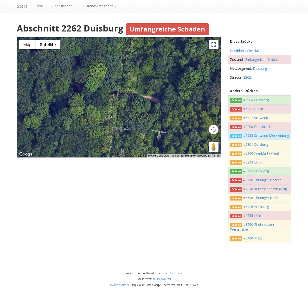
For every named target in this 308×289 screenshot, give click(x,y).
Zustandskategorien (99, 6)
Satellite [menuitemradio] (48, 44)
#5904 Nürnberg (256, 100)
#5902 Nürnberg (256, 171)
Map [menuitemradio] (27, 44)
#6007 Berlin (253, 109)
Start (22, 6)
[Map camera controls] (213, 129)
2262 (247, 77)
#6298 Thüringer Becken (262, 180)
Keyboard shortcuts (158, 155)
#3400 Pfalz (252, 238)
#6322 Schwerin (255, 117)
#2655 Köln (252, 215)
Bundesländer (62, 6)
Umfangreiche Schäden (262, 59)
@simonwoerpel (162, 279)
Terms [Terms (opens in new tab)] (215, 155)
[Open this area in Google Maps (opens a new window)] (26, 154)
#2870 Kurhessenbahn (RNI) (265, 189)
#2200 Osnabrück (257, 126)
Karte (39, 6)
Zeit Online (176, 273)
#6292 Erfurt (253, 162)
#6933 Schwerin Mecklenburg (266, 135)
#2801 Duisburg (255, 144)
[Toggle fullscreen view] (213, 44)
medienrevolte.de (119, 285)
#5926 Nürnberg (256, 206)
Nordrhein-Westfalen (246, 50)
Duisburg (260, 68)
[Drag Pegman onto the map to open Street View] (213, 147)
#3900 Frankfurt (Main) (261, 153)
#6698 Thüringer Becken (262, 197)
